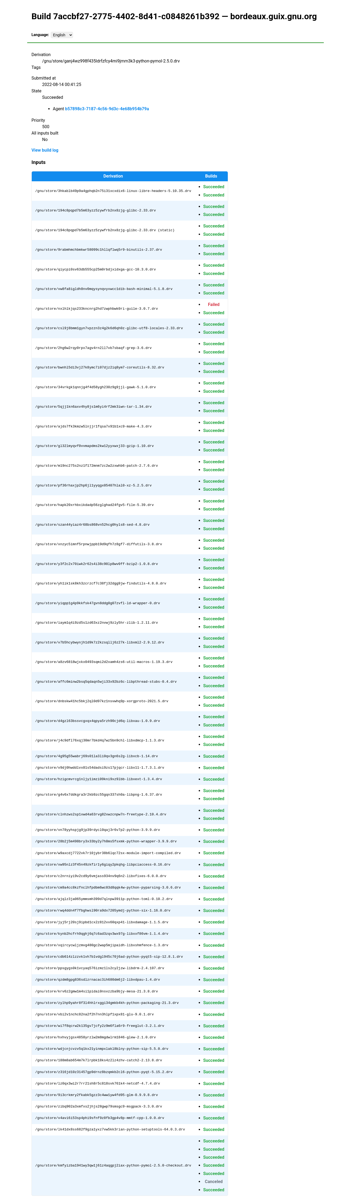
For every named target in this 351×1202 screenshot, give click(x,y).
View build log (44, 150)
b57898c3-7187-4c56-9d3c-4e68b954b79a (107, 108)
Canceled (214, 1181)
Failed (214, 304)
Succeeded (213, 186)
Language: (40, 35)
